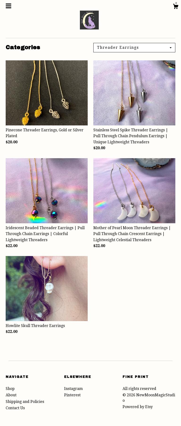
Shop (10, 388)
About (11, 395)
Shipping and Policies (25, 401)
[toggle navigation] (8, 6)
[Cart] (175, 7)
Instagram (73, 388)
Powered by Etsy (138, 407)
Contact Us (15, 408)
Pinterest (72, 395)
